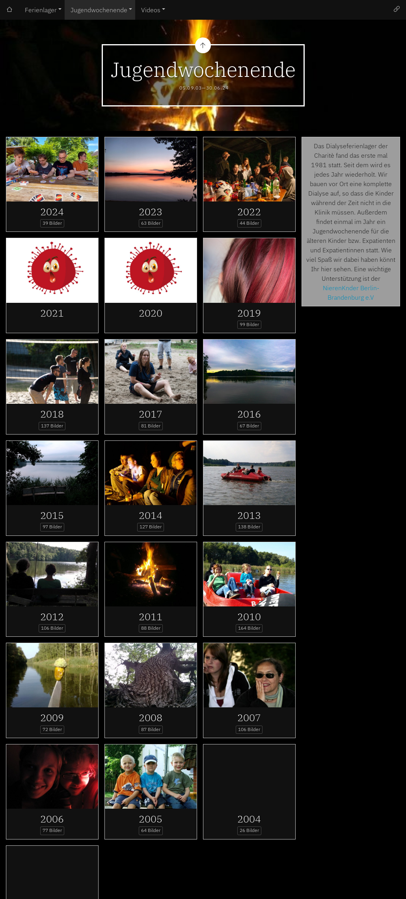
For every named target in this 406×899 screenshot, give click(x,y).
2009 (52, 717)
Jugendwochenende (99, 10)
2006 (52, 818)
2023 (150, 211)
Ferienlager (41, 10)
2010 (249, 616)
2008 (150, 717)
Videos (150, 10)
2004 (249, 818)
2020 (150, 312)
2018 (52, 413)
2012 (52, 616)
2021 (52, 312)
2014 (150, 515)
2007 (249, 717)
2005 (150, 818)
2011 (150, 616)
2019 (249, 312)
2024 (52, 211)
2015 (52, 515)
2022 (249, 211)
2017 (150, 413)
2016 (249, 413)
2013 (249, 515)
